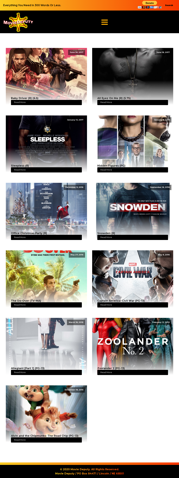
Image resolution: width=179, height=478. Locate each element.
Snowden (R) (106, 233)
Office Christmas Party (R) (29, 233)
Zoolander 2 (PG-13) (111, 368)
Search (169, 5)
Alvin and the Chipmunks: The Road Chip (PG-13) (44, 435)
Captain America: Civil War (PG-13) (121, 300)
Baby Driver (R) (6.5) (24, 98)
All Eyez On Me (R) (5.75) (114, 98)
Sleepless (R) (20, 165)
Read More (20, 102)
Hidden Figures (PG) (111, 165)
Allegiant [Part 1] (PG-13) (28, 368)
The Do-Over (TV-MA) (26, 300)
